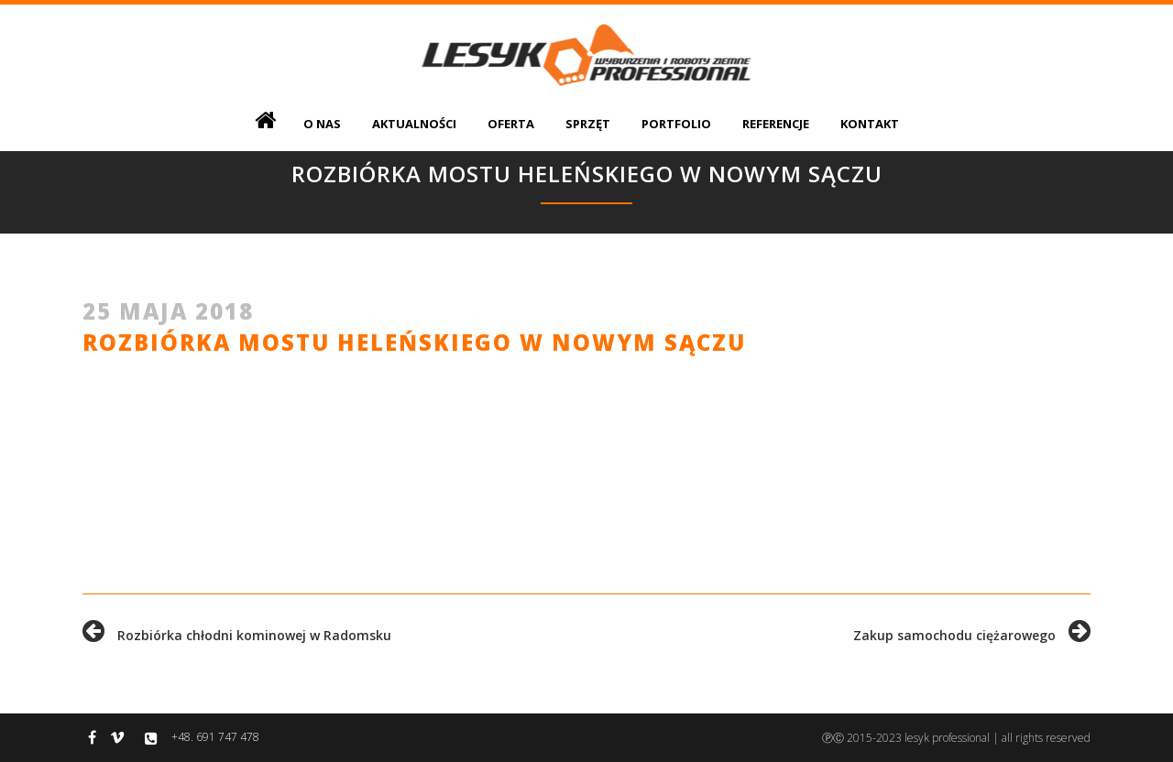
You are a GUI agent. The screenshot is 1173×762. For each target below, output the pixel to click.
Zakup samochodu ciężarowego (972, 635)
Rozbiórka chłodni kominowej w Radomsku (236, 635)
